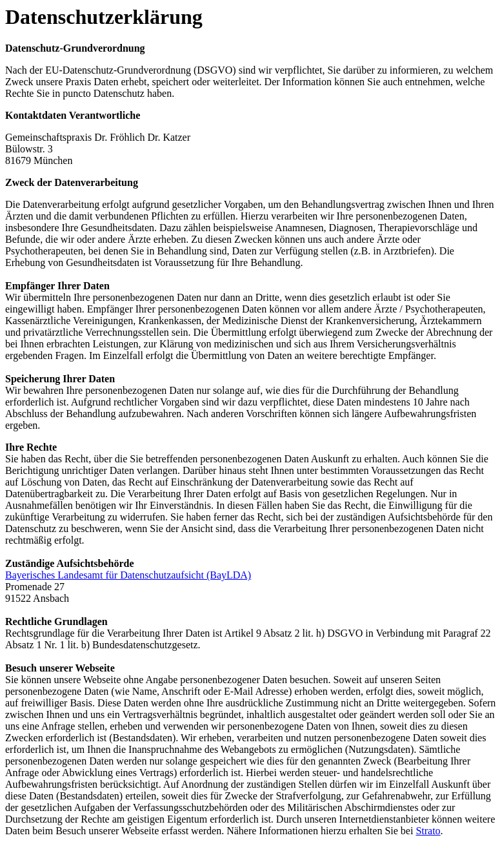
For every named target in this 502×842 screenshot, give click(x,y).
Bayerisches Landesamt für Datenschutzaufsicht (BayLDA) (128, 575)
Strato (428, 830)
